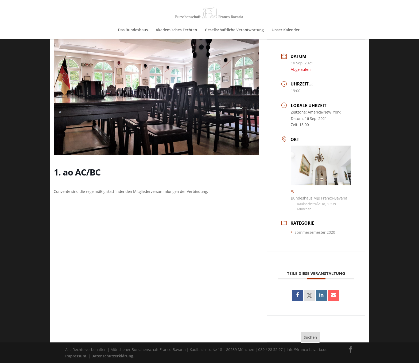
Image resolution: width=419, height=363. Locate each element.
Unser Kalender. (285, 30)
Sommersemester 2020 (313, 232)
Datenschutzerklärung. (112, 355)
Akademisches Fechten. (177, 30)
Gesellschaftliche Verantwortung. (235, 30)
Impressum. (76, 355)
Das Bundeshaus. (133, 30)
